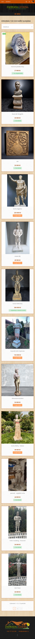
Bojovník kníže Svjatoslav (17, 351)
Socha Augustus (17, 209)
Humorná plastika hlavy (17, 66)
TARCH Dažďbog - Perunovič (17, 540)
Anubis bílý (17, 256)
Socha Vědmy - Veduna (17, 446)
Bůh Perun (17, 588)
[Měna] (2, 1)
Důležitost (18, 26)
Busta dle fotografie (17, 114)
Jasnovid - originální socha (17, 493)
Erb (17, 161)
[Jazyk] (8, 1)
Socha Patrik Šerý (17, 303)
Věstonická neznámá (17, 398)
